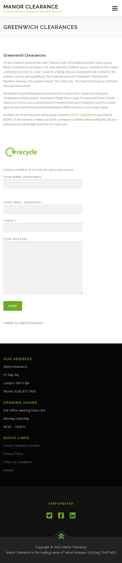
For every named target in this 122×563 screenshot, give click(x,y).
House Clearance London (21, 445)
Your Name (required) (42, 180)
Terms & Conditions (17, 462)
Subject (42, 224)
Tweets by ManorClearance (23, 323)
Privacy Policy (13, 454)
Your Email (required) (42, 206)
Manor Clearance (30, 7)
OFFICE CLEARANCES (83, 115)
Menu (114, 8)
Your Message (43, 266)
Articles (8, 470)
